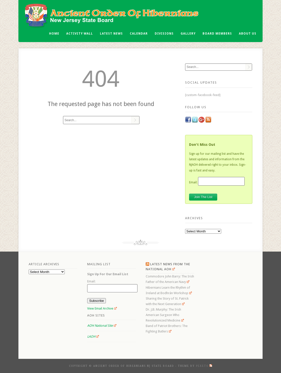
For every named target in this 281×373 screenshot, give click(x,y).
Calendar (139, 33)
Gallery (188, 33)
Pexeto (204, 366)
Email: (193, 182)
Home (54, 33)
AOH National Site (101, 325)
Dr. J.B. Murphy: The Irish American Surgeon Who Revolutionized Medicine (165, 315)
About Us (247, 33)
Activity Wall (79, 33)
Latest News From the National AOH (168, 266)
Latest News (111, 33)
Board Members (217, 33)
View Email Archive (102, 308)
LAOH (93, 336)
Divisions (164, 33)
